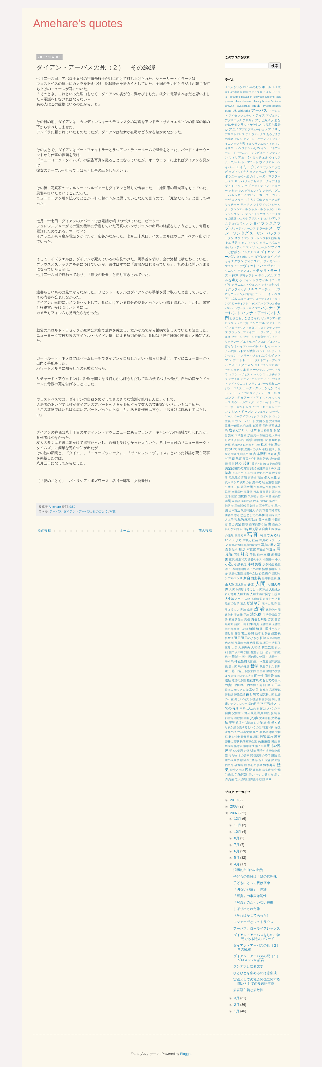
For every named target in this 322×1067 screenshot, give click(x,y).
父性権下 (238, 713)
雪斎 (278, 619)
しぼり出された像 (246, 909)
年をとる (239, 689)
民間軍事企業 (248, 741)
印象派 (247, 425)
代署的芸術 (241, 642)
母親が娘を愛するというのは (243, 727)
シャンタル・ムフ (236, 214)
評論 (268, 699)
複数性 (238, 718)
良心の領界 (255, 765)
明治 (253, 750)
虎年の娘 (258, 482)
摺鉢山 (266, 603)
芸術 (247, 463)
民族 (274, 741)
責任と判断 (259, 619)
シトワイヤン (262, 204)
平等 (232, 722)
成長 (250, 609)
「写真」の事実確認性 (250, 896)
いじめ (255, 148)
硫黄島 (238, 765)
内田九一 (241, 685)
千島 (243, 624)
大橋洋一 (265, 642)
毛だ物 (233, 755)
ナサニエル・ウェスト (246, 284)
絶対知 (229, 624)
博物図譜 (239, 694)
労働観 (229, 774)
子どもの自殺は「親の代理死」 (256, 876)
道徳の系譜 (239, 680)
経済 (238, 464)
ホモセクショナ (264, 365)
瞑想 (262, 779)
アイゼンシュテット (242, 115)
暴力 (256, 732)
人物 (248, 598)
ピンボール (257, 323)
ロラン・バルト (243, 421)
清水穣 (256, 614)
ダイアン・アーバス (77, 511)
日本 (277, 685)
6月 (237, 851)
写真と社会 (250, 540)
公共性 (229, 487)
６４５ (267, 91)
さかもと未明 (272, 199)
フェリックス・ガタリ (243, 327)
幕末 (270, 736)
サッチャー (232, 204)
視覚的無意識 (244, 519)
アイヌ (260, 115)
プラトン (236, 336)
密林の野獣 (232, 741)
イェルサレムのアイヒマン (263, 143)
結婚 (253, 468)
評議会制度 (257, 699)
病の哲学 (254, 703)
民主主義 (264, 741)
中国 (242, 656)
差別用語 (246, 500)
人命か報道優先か (262, 598)
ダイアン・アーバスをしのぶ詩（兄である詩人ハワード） (256, 937)
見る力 (248, 472)
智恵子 (255, 652)
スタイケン (242, 238)
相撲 (252, 628)
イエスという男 (235, 143)
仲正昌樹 (240, 661)
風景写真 (257, 713)
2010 (234, 800)
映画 (271, 425)
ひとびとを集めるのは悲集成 (255, 973)
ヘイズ (241, 346)
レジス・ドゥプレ (241, 411)
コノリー (237, 199)
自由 (267, 524)
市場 (265, 510)
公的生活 (259, 487)
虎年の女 (245, 482)
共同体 (272, 453)
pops (228, 110)
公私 (237, 487)
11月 (238, 825)
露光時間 (268, 769)
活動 (265, 449)
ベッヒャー (266, 346)
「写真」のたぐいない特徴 (253, 902)
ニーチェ (264, 289)
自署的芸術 (256, 524)
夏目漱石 (240, 440)
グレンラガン (265, 190)
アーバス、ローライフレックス (256, 928)
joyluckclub (243, 105)
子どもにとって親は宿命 (251, 883)
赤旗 (271, 619)
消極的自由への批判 (248, 870)
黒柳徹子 (253, 496)
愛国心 (260, 421)
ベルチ (260, 351)
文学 (254, 718)
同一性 (259, 675)
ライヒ (233, 393)
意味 (228, 425)
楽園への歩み (252, 449)
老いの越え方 (264, 774)
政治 (259, 609)
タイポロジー (245, 256)
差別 (228, 500)
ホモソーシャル (254, 369)
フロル (261, 341)
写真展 (271, 549)
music (256, 105)
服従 (267, 713)
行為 (256, 491)
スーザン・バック (263, 233)
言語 (244, 477)
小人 (278, 559)
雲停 (265, 425)
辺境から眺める (246, 722)
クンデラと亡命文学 (248, 966)
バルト (229, 308)
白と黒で (252, 694)
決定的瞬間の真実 (237, 468)
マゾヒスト (245, 374)
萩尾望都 (275, 689)
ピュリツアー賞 (271, 318)
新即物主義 (269, 578)
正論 (246, 614)
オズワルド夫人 (239, 171)
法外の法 (231, 732)
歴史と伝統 (237, 769)
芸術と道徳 (259, 463)
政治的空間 (273, 609)
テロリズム (265, 275)
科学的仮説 (261, 440)
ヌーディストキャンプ (245, 303)
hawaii (245, 96)
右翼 (255, 425)
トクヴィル (260, 280)
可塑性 (229, 440)
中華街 (233, 656)
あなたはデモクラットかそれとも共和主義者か (253, 124)
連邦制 (257, 769)
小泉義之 (240, 564)
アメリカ (274, 129)
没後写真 (246, 736)
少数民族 (268, 564)
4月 (237, 864)
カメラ (229, 181)
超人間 (233, 666)
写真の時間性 (252, 544)
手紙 (253, 554)
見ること (238, 472)
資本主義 (264, 519)
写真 (113, 511)
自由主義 (268, 529)
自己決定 (235, 524)
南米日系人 (266, 685)
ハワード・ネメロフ (247, 308)
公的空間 (247, 487)
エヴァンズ (267, 167)
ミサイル (234, 378)
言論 (260, 477)
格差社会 (267, 444)
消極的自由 (239, 569)
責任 (247, 619)
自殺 (245, 524)
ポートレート (242, 360)
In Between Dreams (262, 96)
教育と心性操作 (252, 458)
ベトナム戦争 (246, 351)
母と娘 (276, 722)
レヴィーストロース (258, 407)
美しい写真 (241, 699)
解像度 (273, 440)
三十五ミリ (266, 505)
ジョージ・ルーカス (243, 228)
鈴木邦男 (269, 765)
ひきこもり (237, 318)
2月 (237, 1005)
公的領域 (271, 487)
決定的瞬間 (273, 463)
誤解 (278, 482)
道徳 (228, 680)
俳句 (266, 689)
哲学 (255, 666)
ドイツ (247, 280)
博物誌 (229, 694)
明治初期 (262, 750)
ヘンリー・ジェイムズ (252, 355)
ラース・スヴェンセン (258, 388)
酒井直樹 (263, 554)
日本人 (229, 689)
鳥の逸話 (243, 666)
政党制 (229, 614)
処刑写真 (241, 559)
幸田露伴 (237, 491)
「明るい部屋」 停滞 (250, 889)
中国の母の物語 (255, 656)
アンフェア (274, 138)
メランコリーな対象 (261, 383)
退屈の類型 (274, 638)
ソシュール (259, 247)
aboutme (235, 96)
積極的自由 (236, 619)
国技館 (242, 496)
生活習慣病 (270, 614)
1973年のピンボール (257, 87)
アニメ (233, 129)
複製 (246, 718)
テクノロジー (247, 270)
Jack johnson (262, 101)
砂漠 (256, 500)
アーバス (55, 511)
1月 (237, 1011)
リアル (272, 393)
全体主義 (265, 624)
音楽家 (229, 435)
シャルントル (272, 209)
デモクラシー (248, 275)
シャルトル (256, 209)
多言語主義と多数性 (248, 990)
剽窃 (244, 779)
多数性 (229, 638)
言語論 (252, 477)
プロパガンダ (248, 341)
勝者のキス (255, 559)
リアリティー (258, 393)
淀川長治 (264, 760)
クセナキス (236, 190)
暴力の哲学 (266, 732)
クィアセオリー (255, 181)
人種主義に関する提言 (265, 594)
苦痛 (231, 463)
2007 (234, 813)
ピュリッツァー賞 (236, 323)
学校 (241, 449)
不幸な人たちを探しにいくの (258, 708)
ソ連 (256, 252)
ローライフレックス (246, 416)
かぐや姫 (243, 176)
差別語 (236, 500)
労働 (277, 769)
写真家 (251, 549)
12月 (238, 819)
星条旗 (238, 614)
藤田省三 (238, 671)
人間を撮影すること (242, 589)
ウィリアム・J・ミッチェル (248, 157)
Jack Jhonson (244, 101)
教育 (239, 458)
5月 (237, 858)
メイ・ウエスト (238, 383)
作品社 (273, 500)
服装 (274, 713)
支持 (271, 515)
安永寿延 (275, 421)
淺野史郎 (253, 779)
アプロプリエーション (253, 129)
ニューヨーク (246, 298)
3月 (237, 998)
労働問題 (241, 774)
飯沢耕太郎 (267, 694)
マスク (233, 374)
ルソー (236, 402)
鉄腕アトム (267, 666)
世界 (274, 603)
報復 (277, 727)
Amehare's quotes (77, 23)
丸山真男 (243, 453)
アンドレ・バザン (254, 138)
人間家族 (262, 589)
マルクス (259, 374)
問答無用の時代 (260, 755)
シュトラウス (257, 214)
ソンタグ (247, 252)
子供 (259, 510)
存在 (238, 633)
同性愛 (269, 675)
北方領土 (234, 736)
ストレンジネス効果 (264, 238)
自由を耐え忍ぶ (250, 529)
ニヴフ (276, 289)
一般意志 (236, 425)
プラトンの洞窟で (254, 336)
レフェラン (261, 411)
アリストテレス (235, 134)
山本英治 (234, 510)
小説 (229, 564)
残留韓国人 (248, 510)
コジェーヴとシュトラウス (253, 922)
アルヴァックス (256, 134)
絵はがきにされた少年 (246, 444)
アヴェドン (273, 115)
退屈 (237, 638)
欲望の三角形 (249, 760)
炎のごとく (100, 511)
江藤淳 (248, 491)
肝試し (273, 449)
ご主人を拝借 (253, 199)
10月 (238, 832)
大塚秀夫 (244, 647)
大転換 (256, 647)
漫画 (277, 736)
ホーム (125, 531)
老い (252, 774)
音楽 (277, 430)
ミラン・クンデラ (252, 378)
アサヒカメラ (264, 120)
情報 (265, 569)
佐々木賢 (265, 496)
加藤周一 (253, 435)
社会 (245, 554)
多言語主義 (273, 633)
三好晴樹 (252, 505)
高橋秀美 (265, 491)
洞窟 (278, 675)
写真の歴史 (268, 544)
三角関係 (240, 505)
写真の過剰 (236, 544)
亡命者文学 (244, 732)
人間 (260, 584)
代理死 (254, 642)
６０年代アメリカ (251, 91)
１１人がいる (233, 87)
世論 (243, 609)
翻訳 (263, 736)
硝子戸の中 (254, 569)
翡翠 (268, 779)
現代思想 (235, 477)
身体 (250, 584)
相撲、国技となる (268, 628)
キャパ (239, 181)
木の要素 (243, 755)
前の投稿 (205, 531)
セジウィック (250, 242)
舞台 (247, 713)
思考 (237, 515)
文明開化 (265, 718)
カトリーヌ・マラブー (265, 176)
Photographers (272, 105)
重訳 (231, 559)
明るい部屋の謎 (239, 750)
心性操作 (265, 573)
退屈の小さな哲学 (253, 638)
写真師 (261, 549)
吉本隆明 (260, 454)
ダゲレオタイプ (265, 256)
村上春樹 (247, 633)
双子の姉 (242, 628)
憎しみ (229, 633)
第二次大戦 (236, 652)
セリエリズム (268, 242)
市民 (271, 510)
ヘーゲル (252, 346)
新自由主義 (252, 578)
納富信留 (252, 689)
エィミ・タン (247, 167)
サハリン (246, 204)
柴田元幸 (240, 535)
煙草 (254, 430)
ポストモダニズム (241, 365)
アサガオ (248, 120)
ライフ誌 (243, 393)
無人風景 (260, 745)
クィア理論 (273, 181)
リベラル (268, 397)
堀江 (256, 736)
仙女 (237, 624)
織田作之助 (251, 573)
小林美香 (254, 564)
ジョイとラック (238, 223)
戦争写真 (253, 624)
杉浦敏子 (254, 603)
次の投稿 (44, 531)
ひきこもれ (252, 318)
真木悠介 (241, 584)
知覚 (247, 652)
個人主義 (270, 477)
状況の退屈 (236, 573)
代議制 (229, 642)
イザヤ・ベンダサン (237, 148)
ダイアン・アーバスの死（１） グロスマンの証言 (258, 958)
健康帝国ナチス (267, 468)
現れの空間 (264, 472)
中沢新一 (271, 656)
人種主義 (243, 594)
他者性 (259, 633)
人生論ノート (234, 598)
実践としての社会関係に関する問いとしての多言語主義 (256, 981)
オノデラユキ (258, 171)
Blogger (186, 1054)
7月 (237, 845)
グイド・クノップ (238, 185)
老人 (238, 779)
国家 (234, 496)
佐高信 (276, 496)
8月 (237, 838)
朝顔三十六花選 (258, 661)
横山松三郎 (265, 430)
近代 (266, 458)
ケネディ (240, 195)
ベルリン (271, 351)
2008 (234, 806)
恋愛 (248, 770)
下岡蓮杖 (240, 435)
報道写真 (268, 727)
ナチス (252, 289)
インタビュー (257, 152)
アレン (238, 138)
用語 (274, 755)
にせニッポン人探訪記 (239, 294)
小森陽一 (268, 559)
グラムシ (250, 190)
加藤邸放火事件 (270, 435)
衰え (243, 603)
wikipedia (244, 110)
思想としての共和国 (254, 515)
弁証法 (261, 722)
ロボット (265, 416)
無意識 (238, 745)
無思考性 (248, 745)
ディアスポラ (253, 261)
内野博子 (253, 685)
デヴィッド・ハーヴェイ (258, 266)
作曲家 (263, 500)
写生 (237, 554)
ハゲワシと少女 (271, 303)
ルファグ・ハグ (252, 402)
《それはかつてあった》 (251, 915)
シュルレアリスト (248, 218)
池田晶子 (265, 652)
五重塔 (270, 482)
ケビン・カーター (259, 195)
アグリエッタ (233, 120)
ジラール (262, 228)
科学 (249, 440)
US (234, 110)
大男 (234, 647)
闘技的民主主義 (255, 671)
